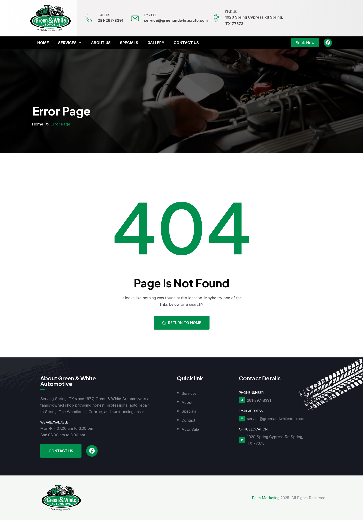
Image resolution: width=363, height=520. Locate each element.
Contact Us (186, 42)
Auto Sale (190, 429)
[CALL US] (89, 18)
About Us (101, 42)
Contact (188, 420)
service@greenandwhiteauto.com (176, 20)
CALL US (104, 15)
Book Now (305, 42)
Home (43, 42)
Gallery (155, 42)
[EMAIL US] (135, 18)
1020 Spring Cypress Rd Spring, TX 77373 (275, 440)
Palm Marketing (265, 497)
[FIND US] (216, 18)
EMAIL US (151, 15)
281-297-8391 (111, 20)
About (187, 402)
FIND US (232, 12)
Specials (129, 42)
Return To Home (181, 322)
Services (70, 42)
